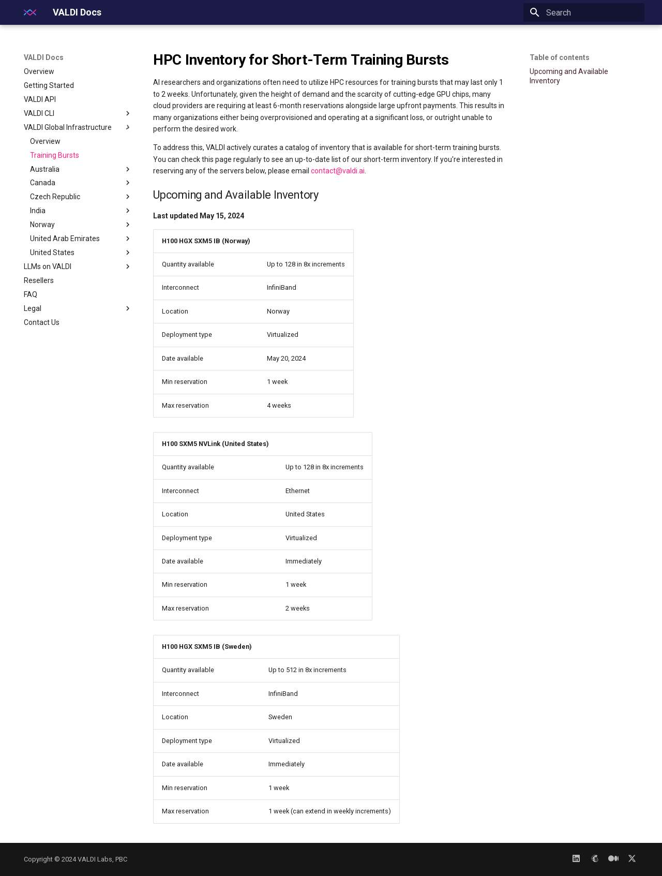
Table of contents (560, 57)
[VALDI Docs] (30, 12)
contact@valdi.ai (338, 171)
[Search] (583, 12)
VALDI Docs (44, 57)
